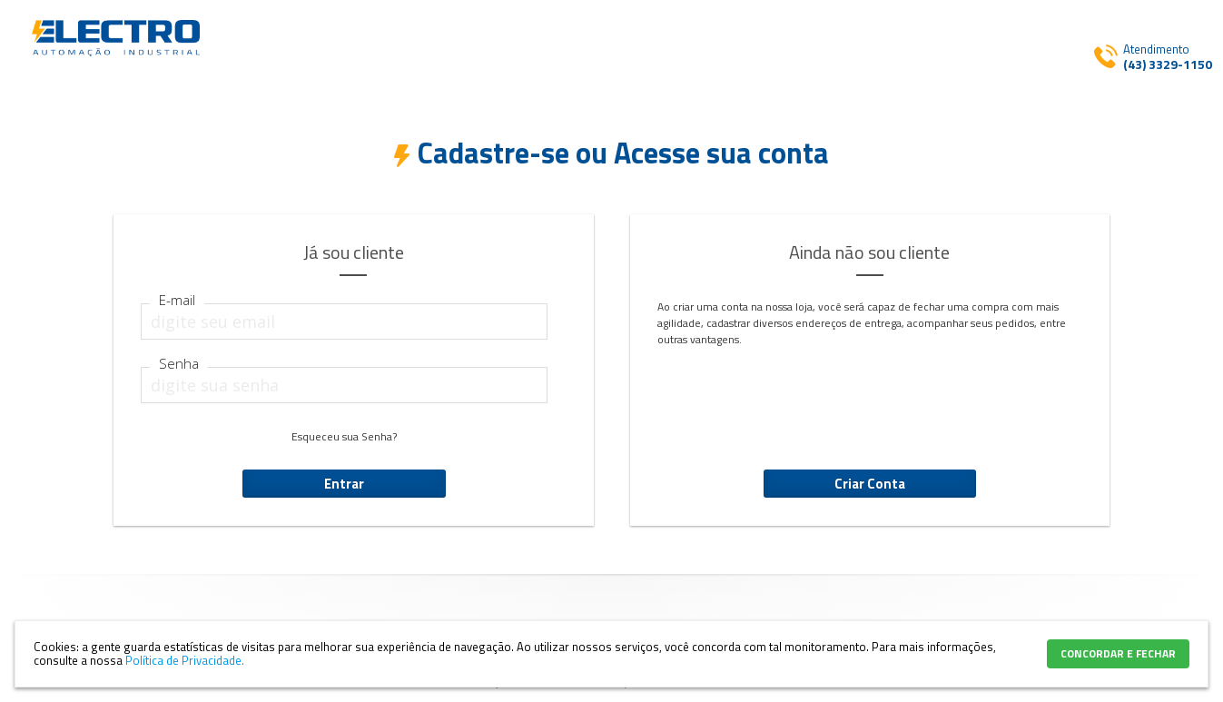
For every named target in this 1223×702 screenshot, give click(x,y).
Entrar (344, 483)
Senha (179, 363)
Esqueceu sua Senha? (344, 436)
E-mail (177, 300)
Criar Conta (869, 483)
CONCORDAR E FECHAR (1118, 653)
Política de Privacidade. (184, 660)
